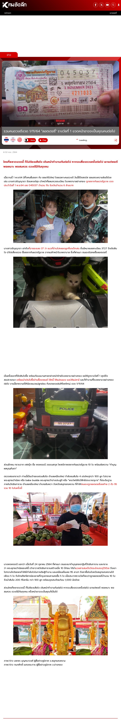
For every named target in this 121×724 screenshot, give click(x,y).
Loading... (83, 140)
